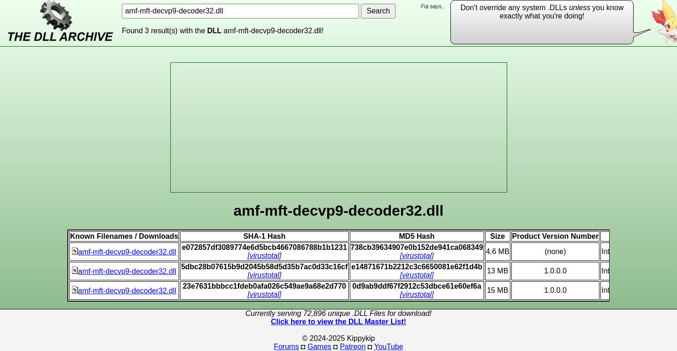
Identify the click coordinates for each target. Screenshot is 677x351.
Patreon (352, 347)
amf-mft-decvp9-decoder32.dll (124, 252)
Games (319, 347)
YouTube (388, 347)
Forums (286, 347)
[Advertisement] (339, 127)
